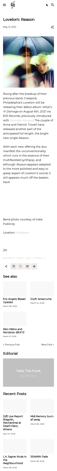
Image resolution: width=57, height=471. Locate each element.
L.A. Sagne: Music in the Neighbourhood (14, 460)
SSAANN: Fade (39, 456)
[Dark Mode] (47, 5)
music (28, 258)
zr (44, 258)
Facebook (22, 232)
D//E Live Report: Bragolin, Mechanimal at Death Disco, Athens (13, 423)
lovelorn (20, 258)
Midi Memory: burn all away (41, 418)
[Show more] (34, 266)
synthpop (37, 258)
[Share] (52, 27)
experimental (9, 258)
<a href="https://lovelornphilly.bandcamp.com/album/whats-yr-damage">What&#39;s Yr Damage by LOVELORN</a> (28, 198)
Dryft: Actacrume (41, 299)
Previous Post (12, 344)
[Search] (53, 5)
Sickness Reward (21, 120)
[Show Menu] (4, 5)
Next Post (46, 344)
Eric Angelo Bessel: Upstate (14, 301)
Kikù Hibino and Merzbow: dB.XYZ (13, 331)
